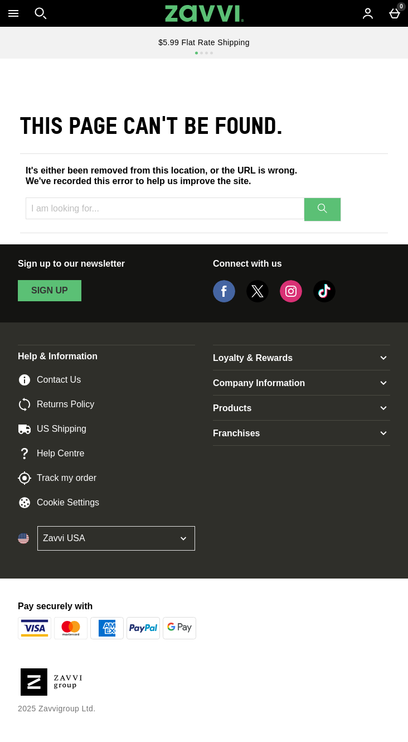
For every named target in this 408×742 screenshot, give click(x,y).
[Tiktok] (324, 299)
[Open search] (41, 13)
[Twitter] (257, 299)
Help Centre (51, 453)
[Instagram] (291, 299)
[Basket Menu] (394, 13)
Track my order (57, 478)
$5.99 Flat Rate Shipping (204, 42)
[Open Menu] (13, 13)
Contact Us (49, 380)
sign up (49, 290)
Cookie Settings (58, 502)
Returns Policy (56, 404)
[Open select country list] (116, 538)
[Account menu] (367, 13)
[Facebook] (224, 299)
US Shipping (52, 429)
